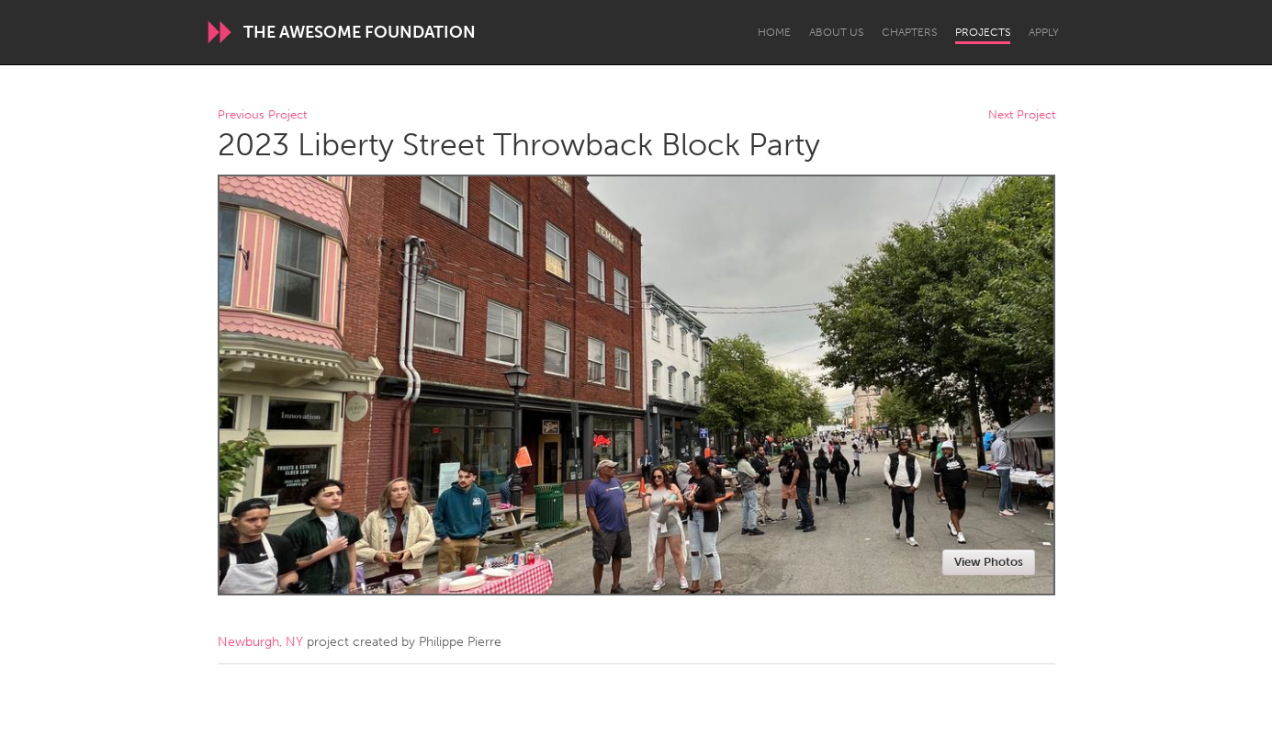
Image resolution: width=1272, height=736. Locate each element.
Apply (1044, 32)
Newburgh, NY (260, 642)
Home (774, 32)
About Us (836, 32)
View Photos (988, 562)
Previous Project (262, 115)
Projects (982, 32)
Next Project (1021, 115)
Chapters (909, 32)
